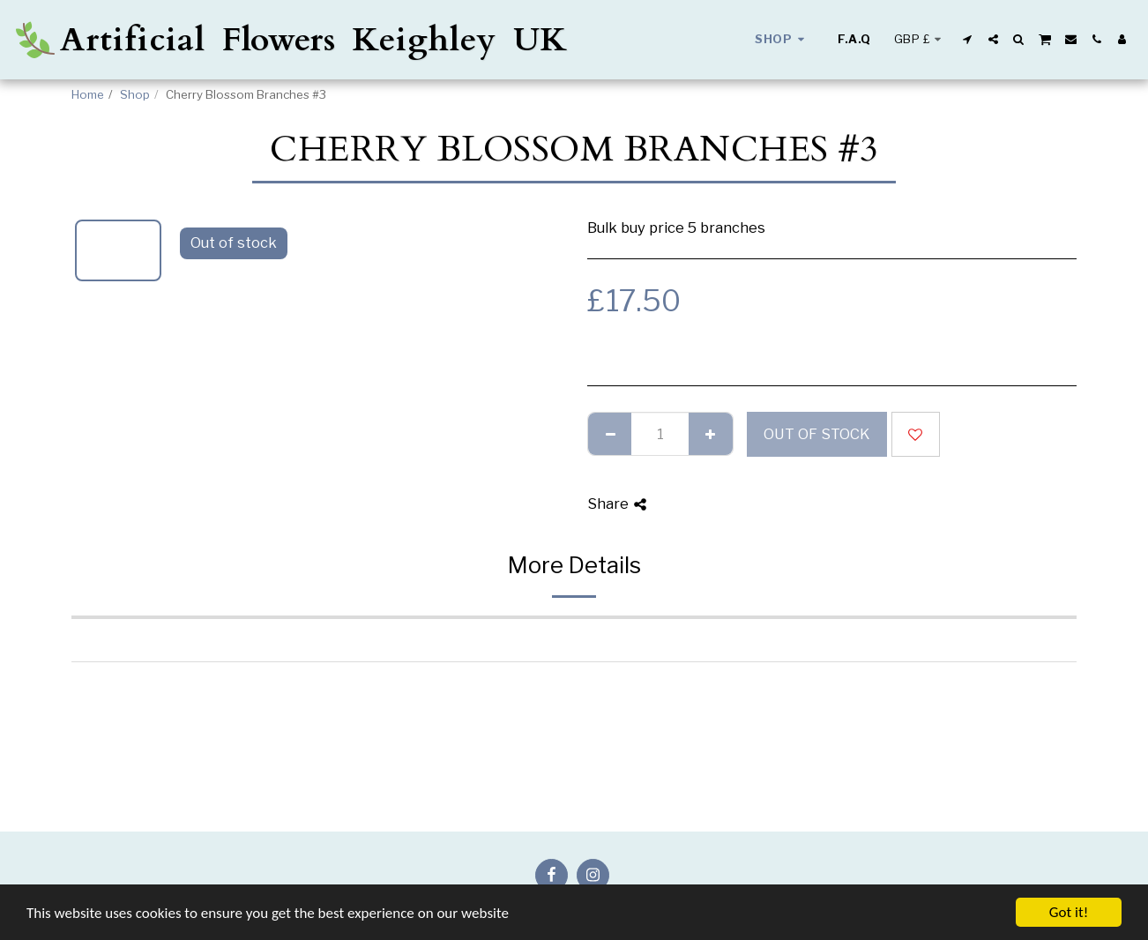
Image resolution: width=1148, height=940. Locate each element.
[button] (968, 39)
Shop (135, 94)
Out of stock (817, 434)
